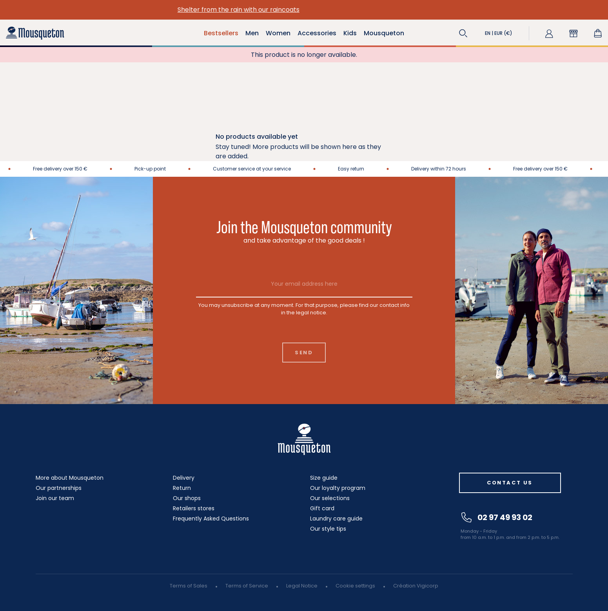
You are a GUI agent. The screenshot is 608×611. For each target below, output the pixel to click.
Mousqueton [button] (384, 33)
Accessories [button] (317, 33)
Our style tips (328, 529)
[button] (463, 33)
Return (182, 488)
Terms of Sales (188, 585)
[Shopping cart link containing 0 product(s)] (597, 33)
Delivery (183, 478)
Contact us (510, 482)
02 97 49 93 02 (496, 517)
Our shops (187, 498)
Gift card (322, 508)
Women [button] (278, 33)
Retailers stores (193, 508)
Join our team (55, 498)
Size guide (324, 478)
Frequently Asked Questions (211, 518)
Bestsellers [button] (221, 33)
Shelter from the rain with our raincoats (304, 9)
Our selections (330, 498)
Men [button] (252, 33)
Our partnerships (59, 488)
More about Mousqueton (69, 478)
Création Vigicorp (415, 585)
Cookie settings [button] (355, 585)
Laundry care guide (336, 518)
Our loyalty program (337, 488)
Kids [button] (350, 33)
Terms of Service (246, 585)
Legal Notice (302, 585)
